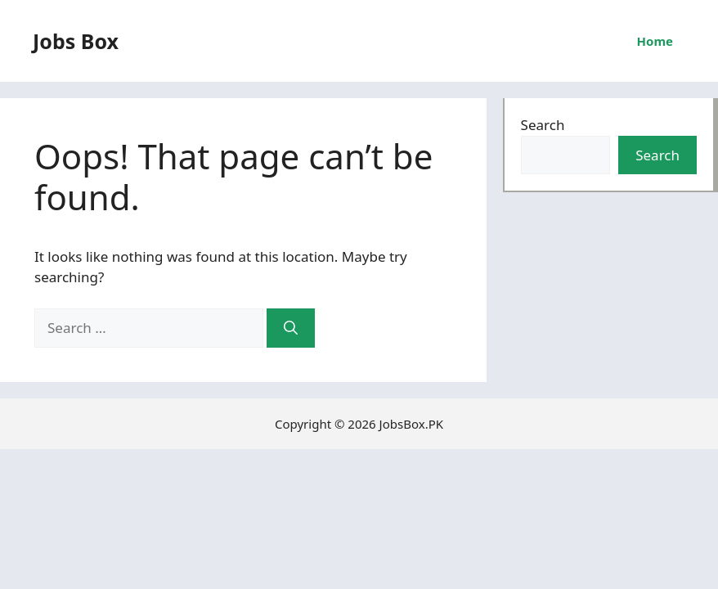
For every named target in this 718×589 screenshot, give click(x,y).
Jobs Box (76, 41)
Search (543, 124)
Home (655, 41)
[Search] (291, 328)
